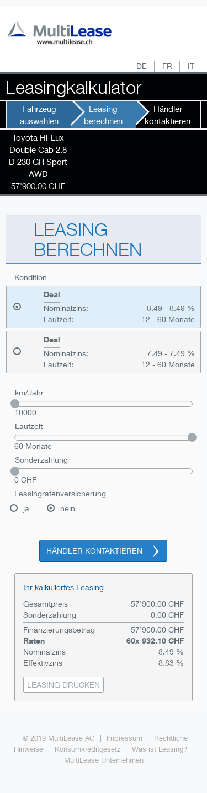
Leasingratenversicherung (60, 493)
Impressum (124, 738)
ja (26, 508)
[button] (63, 685)
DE (141, 66)
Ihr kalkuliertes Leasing (63, 587)
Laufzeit (29, 426)
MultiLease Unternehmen (104, 760)
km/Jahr (29, 392)
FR (167, 66)
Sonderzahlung (41, 459)
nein (67, 508)
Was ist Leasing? (159, 749)
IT (191, 66)
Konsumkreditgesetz (87, 749)
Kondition (30, 277)
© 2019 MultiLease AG (59, 738)
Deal (52, 294)
